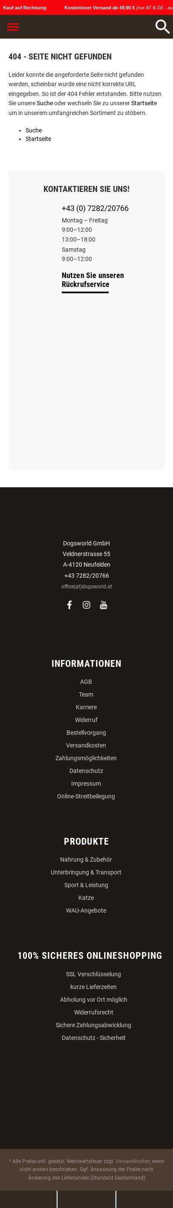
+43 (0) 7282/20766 (95, 208)
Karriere (86, 707)
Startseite (144, 103)
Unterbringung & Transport (86, 872)
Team (86, 694)
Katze (86, 897)
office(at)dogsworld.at (86, 587)
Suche (45, 103)
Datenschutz (86, 770)
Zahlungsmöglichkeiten (86, 758)
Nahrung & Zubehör (86, 859)
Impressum (86, 783)
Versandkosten (86, 745)
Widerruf (86, 719)
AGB (86, 681)
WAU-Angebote (86, 910)
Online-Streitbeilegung (86, 796)
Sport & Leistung (86, 885)
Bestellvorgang (86, 732)
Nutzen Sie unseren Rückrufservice (93, 280)
